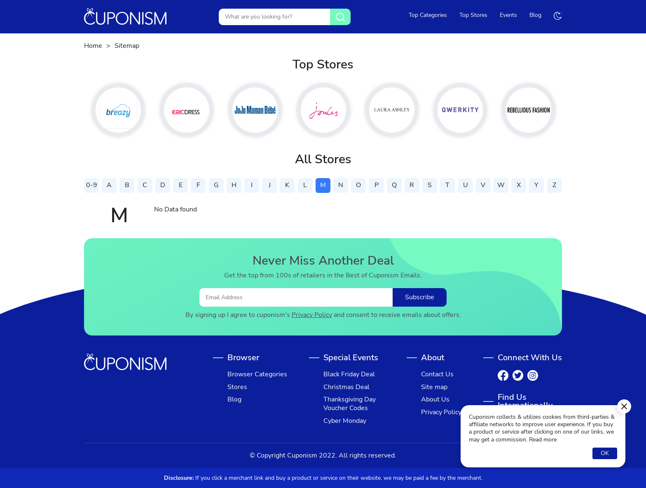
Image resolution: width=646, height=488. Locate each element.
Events (508, 15)
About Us (435, 399)
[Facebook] (503, 375)
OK (605, 453)
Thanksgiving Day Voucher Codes (349, 404)
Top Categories (428, 15)
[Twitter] (518, 375)
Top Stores (473, 15)
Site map (434, 387)
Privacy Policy (312, 315)
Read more (543, 439)
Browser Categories (257, 374)
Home (93, 46)
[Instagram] (532, 375)
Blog (535, 15)
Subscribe (419, 297)
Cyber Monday (344, 421)
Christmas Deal (346, 387)
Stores (237, 387)
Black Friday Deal (349, 374)
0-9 (91, 185)
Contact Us (437, 374)
